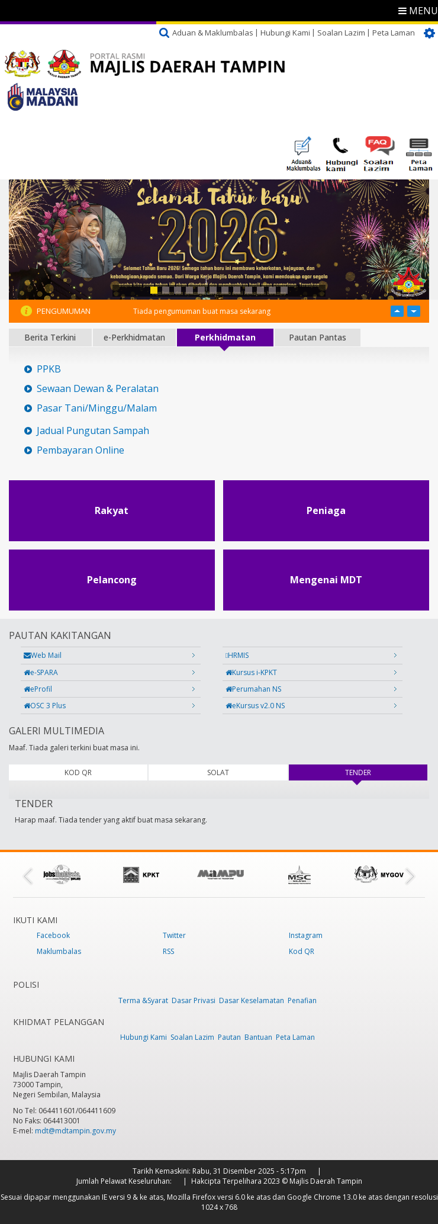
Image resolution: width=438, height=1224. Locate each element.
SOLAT (218, 772)
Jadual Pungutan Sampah (93, 430)
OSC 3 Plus (45, 706)
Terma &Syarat (143, 1000)
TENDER (373, 772)
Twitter (174, 935)
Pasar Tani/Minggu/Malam (97, 408)
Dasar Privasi (193, 1000)
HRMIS (237, 655)
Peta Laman (393, 32)
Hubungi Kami (285, 32)
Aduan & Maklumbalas (212, 32)
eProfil (38, 689)
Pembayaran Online (80, 450)
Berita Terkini (50, 337)
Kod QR (301, 951)
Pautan (229, 1037)
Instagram (306, 935)
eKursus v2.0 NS (255, 706)
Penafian (302, 1000)
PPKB (49, 369)
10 (260, 290)
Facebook (53, 935)
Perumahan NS (253, 689)
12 (284, 290)
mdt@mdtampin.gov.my (75, 1131)
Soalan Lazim (341, 32)
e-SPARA (41, 672)
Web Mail (43, 655)
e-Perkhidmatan (134, 337)
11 (272, 290)
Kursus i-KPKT (251, 672)
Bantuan (258, 1037)
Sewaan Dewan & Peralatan (98, 388)
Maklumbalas (59, 951)
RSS (168, 951)
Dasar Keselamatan (251, 1000)
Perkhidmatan (225, 337)
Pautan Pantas (317, 337)
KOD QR (78, 772)
